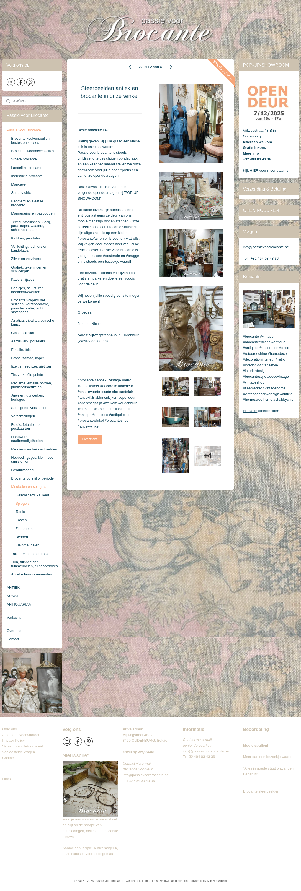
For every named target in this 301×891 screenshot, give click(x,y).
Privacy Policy (13, 740)
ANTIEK (13, 587)
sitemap (146, 880)
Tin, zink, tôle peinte (27, 374)
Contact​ (10, 758)
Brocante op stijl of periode (32, 478)
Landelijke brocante (26, 168)
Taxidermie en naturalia (29, 554)
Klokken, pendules (25, 238)
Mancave (18, 184)
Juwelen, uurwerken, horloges (27, 397)
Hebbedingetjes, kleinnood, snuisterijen (33, 459)
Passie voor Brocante (24, 130)
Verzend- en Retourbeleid (22, 746)
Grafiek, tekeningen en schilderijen (29, 269)
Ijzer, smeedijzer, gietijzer (31, 366)
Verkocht (14, 617)
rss (156, 880)
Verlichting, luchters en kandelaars (29, 248)
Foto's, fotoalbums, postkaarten (26, 427)
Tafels (20, 512)
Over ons (14, 631)
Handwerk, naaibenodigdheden (27, 439)
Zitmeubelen (25, 529)
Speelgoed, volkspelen (29, 408)
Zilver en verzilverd (26, 259)
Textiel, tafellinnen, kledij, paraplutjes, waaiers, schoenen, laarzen (31, 226)
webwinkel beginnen (174, 880)
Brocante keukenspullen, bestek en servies (30, 140)
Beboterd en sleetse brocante (27, 203)
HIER (254, 170)
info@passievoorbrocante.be (266, 247)
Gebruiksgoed (22, 470)
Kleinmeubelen (27, 545)
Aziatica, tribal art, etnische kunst (32, 322)
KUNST (13, 596)
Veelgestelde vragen (18, 752)
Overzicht (89, 439)
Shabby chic (21, 193)
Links (6, 779)
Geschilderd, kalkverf (32, 495)
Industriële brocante (27, 176)
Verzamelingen (23, 416)
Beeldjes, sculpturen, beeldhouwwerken (28, 290)
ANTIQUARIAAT (20, 604)
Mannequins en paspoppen (33, 213)
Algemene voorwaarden (21, 735)
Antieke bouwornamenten (31, 574)
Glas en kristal (22, 333)
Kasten (21, 520)
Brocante (250, 411)
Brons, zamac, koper (27, 358)
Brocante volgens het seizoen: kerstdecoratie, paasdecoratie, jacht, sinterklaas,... (30, 306)
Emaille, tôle (21, 350)
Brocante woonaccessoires (32, 151)
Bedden (22, 537)
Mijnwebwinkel (217, 880)
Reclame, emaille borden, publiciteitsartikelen (31, 385)
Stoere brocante (24, 159)
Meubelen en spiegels (28, 486)
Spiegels (22, 503)
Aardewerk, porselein (28, 341)
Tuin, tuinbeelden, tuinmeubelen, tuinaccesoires (34, 564)
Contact (13, 639)
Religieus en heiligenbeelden (34, 449)
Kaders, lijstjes (22, 279)
